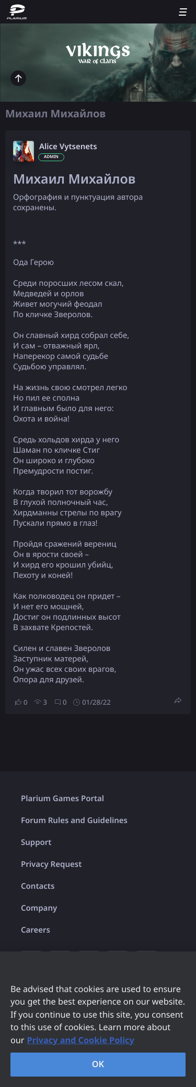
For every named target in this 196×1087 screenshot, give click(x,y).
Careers (35, 930)
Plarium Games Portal (62, 798)
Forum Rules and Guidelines (74, 820)
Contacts (37, 886)
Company (39, 908)
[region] (98, 1019)
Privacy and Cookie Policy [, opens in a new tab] (80, 1040)
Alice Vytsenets (68, 146)
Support (36, 842)
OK (98, 1064)
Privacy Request (51, 864)
